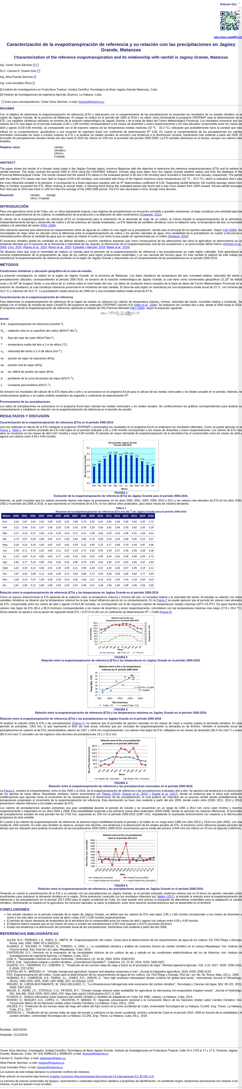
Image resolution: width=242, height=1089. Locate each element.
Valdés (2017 (165, 896)
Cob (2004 (229, 230)
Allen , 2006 (145, 304)
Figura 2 (162, 600)
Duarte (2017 (164, 793)
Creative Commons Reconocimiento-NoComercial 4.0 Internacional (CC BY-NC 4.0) (102, 1076)
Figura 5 (9, 790)
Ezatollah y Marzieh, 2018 (89, 247)
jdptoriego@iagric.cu (53, 1058)
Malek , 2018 (118, 247)
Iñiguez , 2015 (35, 247)
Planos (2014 (110, 793)
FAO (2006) (137, 308)
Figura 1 (5, 430)
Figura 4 (78, 723)
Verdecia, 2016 (178, 236)
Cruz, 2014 (14, 247)
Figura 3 (165, 612)
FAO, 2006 (48, 225)
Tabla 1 (16, 430)
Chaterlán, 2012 (151, 214)
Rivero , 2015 (59, 247)
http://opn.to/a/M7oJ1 (228, 37)
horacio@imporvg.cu (91, 101)
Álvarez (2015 (135, 793)
